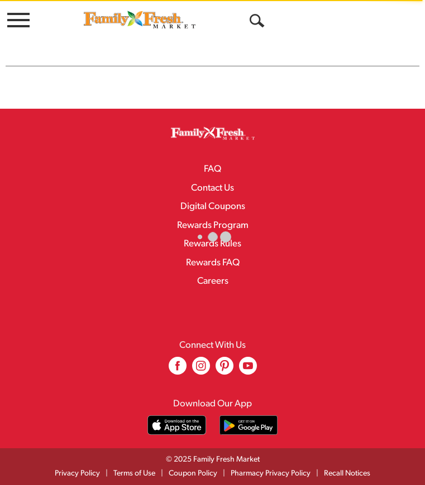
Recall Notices (347, 473)
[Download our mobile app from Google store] (248, 425)
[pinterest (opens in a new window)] (224, 370)
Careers (212, 281)
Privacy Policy (77, 473)
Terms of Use (134, 473)
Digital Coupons (212, 206)
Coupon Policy (193, 473)
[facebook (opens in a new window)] (178, 370)
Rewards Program (213, 225)
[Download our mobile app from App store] (176, 425)
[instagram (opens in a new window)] (201, 370)
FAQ (212, 169)
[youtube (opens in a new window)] (248, 370)
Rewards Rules (212, 244)
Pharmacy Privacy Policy (271, 473)
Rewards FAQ (213, 263)
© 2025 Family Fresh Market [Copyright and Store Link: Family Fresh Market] (213, 459)
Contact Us (212, 188)
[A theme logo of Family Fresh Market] (139, 19)
